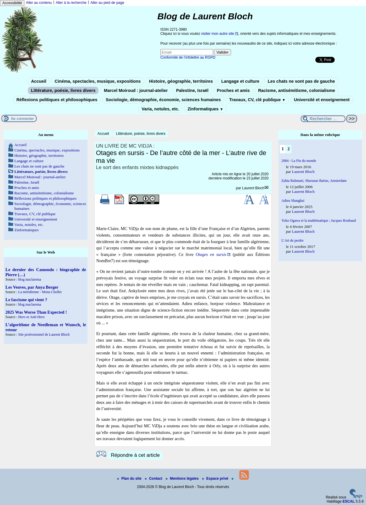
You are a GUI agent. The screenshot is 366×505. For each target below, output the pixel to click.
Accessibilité (12, 3)
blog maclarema (29, 279)
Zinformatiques (205, 109)
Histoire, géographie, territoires (181, 81)
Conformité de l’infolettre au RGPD (187, 57)
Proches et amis (233, 90)
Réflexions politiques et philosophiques (56, 99)
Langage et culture (240, 81)
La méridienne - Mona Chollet (40, 292)
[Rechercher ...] (323, 118)
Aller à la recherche (71, 3)
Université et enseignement (322, 99)
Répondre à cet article (135, 455)
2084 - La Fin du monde (298, 161)
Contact (154, 478)
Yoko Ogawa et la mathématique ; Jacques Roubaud (318, 220)
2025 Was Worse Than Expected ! (36, 312)
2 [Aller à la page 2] (289, 148)
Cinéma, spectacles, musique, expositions (98, 81)
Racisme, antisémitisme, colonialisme (296, 90)
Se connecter (22, 118)
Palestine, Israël (192, 90)
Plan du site (129, 478)
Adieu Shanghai (292, 200)
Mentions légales (183, 478)
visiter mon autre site (217, 34)
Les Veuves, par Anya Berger (31, 287)
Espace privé (215, 478)
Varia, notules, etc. (160, 109)
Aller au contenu (39, 3)
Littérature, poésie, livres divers (63, 90)
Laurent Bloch (253, 188)
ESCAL (348, 501)
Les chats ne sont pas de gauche (301, 81)
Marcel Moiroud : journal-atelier (136, 90)
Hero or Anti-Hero (31, 317)
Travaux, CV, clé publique (257, 99)
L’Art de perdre (292, 240)
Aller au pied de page (107, 3)
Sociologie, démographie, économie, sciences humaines (163, 99)
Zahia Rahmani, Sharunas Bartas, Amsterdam (314, 181)
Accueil (38, 81)
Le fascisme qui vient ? (26, 299)
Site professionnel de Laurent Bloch (44, 334)
